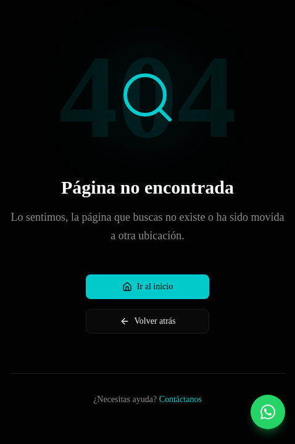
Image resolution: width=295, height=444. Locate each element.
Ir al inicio (147, 287)
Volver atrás (148, 321)
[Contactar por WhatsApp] (268, 412)
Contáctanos (180, 399)
